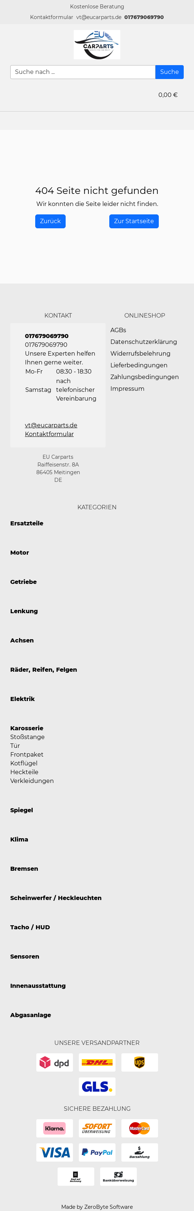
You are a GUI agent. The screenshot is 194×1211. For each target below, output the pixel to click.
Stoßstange (27, 737)
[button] (51, 17)
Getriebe (23, 581)
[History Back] (50, 221)
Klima (19, 839)
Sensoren (24, 956)
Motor (19, 552)
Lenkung (24, 611)
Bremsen (24, 868)
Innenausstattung (38, 985)
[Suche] (169, 72)
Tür (15, 745)
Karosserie (26, 728)
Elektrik (22, 699)
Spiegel (21, 810)
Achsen (22, 640)
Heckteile (24, 772)
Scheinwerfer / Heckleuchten (56, 898)
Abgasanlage (30, 1015)
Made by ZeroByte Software (97, 1207)
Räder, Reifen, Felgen (43, 669)
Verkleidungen (32, 780)
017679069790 (144, 17)
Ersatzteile (26, 523)
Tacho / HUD (30, 927)
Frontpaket (27, 754)
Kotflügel (23, 763)
